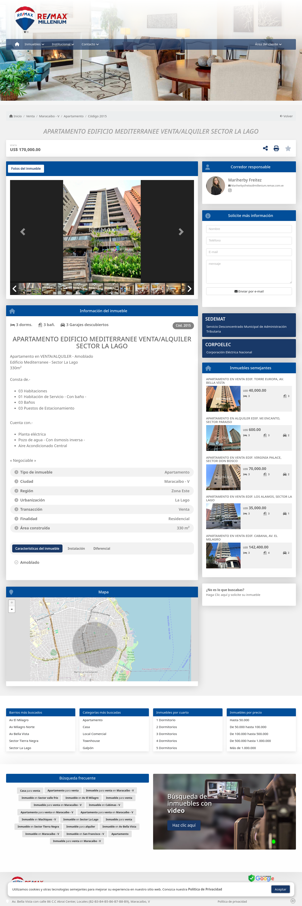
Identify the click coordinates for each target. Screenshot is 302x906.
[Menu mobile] (17, 44)
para (30, 790)
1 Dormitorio (165, 720)
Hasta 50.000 (239, 720)
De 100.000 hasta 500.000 (249, 734)
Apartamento (74, 116)
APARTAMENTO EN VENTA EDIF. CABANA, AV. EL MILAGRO (242, 537)
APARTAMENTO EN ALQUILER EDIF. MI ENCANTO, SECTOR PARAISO (243, 420)
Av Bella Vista (19, 734)
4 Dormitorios (166, 741)
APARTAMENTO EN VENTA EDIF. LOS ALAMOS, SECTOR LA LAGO (249, 498)
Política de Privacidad (205, 889)
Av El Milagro (19, 720)
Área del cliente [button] (266, 44)
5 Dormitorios (166, 748)
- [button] (11, 609)
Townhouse (91, 741)
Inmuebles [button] (33, 44)
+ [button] (11, 603)
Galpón (88, 748)
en (40, 798)
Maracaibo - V (49, 116)
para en (110, 790)
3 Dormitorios (166, 734)
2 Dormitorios (166, 727)
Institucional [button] (61, 44)
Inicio (15, 116)
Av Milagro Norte (22, 727)
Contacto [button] (88, 44)
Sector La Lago (20, 748)
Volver (286, 116)
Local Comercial (94, 734)
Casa (86, 727)
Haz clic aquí (184, 825)
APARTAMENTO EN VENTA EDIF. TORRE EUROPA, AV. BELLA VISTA (245, 381)
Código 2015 (97, 116)
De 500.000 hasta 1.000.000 (250, 741)
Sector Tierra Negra (23, 741)
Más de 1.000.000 (243, 748)
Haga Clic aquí (216, 595)
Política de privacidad (232, 901)
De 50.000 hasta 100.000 (248, 727)
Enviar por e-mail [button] (249, 291)
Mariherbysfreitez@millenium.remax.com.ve (256, 185)
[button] (24, 232)
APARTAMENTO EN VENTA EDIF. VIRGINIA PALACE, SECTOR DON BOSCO (243, 459)
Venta (30, 116)
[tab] (26, 169)
